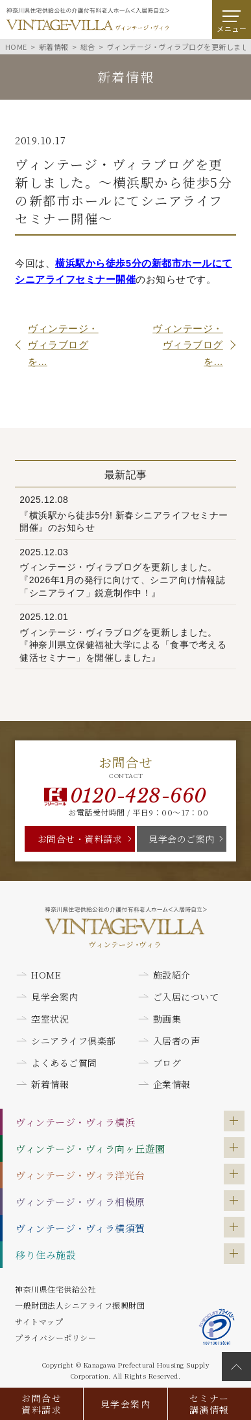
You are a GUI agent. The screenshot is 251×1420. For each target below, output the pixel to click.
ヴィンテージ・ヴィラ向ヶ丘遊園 (90, 1148)
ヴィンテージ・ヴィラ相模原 (80, 1201)
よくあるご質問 (64, 1062)
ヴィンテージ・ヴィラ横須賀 (80, 1228)
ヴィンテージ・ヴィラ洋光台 (80, 1175)
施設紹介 (172, 974)
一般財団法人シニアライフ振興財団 (80, 1305)
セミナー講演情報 (209, 1404)
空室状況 (50, 1018)
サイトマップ (39, 1321)
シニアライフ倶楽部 (73, 1040)
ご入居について (186, 996)
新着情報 (50, 1084)
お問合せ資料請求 (41, 1404)
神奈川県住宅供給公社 (55, 1288)
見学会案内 (125, 1403)
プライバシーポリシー (55, 1337)
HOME (46, 974)
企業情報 (172, 1084)
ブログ (167, 1062)
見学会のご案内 (182, 838)
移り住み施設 (46, 1254)
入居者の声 (176, 1040)
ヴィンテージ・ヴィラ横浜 (75, 1122)
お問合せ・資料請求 (80, 838)
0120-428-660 (138, 796)
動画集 (167, 1018)
